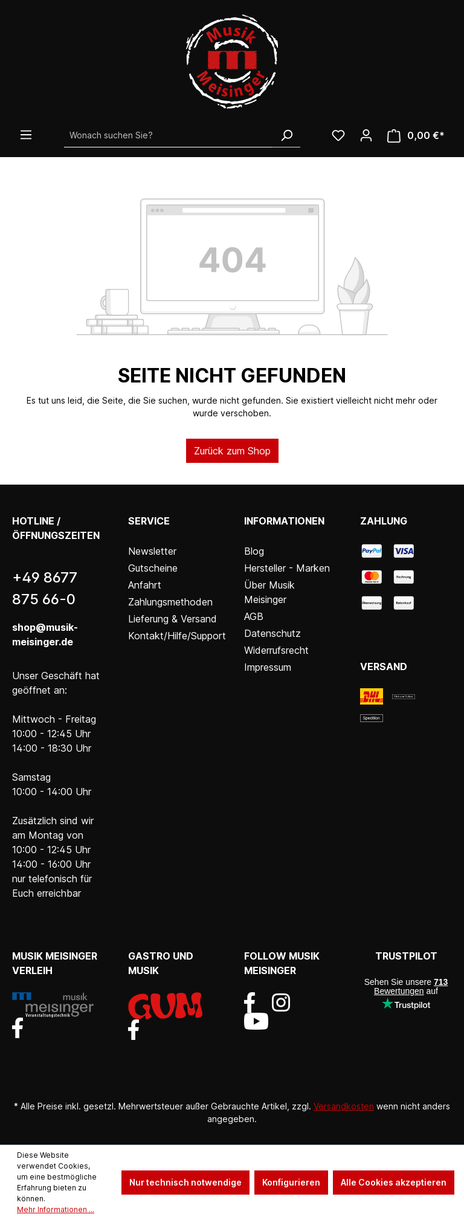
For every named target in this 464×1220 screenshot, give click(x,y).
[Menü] (26, 134)
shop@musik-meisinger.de (45, 634)
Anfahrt (144, 585)
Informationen (284, 521)
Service (149, 521)
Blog (254, 551)
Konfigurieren (291, 1182)
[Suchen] (286, 135)
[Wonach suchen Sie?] (168, 135)
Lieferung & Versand (172, 619)
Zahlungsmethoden (170, 602)
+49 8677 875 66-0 (44, 588)
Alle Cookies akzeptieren (393, 1182)
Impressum (267, 667)
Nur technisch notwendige (185, 1182)
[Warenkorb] (416, 135)
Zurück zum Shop (232, 451)
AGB (253, 616)
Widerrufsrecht (276, 650)
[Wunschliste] (338, 135)
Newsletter (152, 551)
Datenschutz (272, 633)
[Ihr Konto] (366, 135)
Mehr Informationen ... (55, 1209)
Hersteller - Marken (287, 568)
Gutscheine (153, 568)
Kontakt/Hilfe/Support (177, 636)
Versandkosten (344, 1106)
